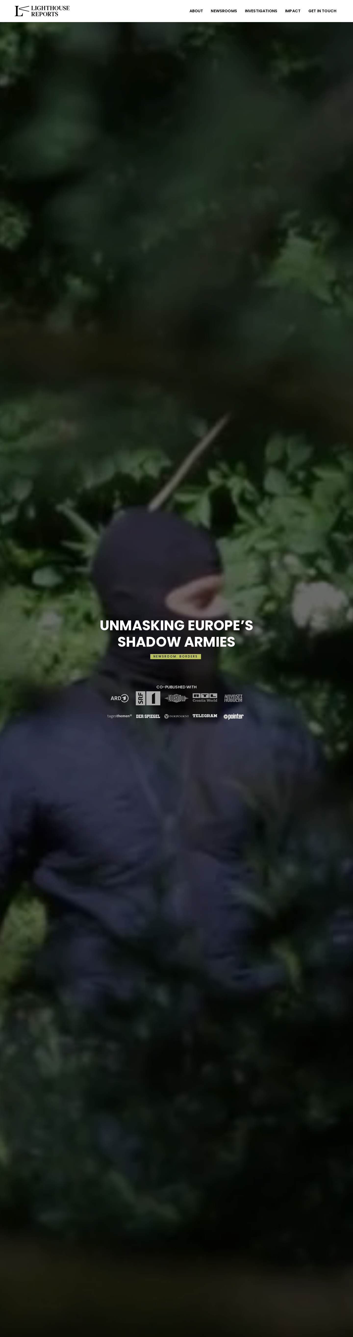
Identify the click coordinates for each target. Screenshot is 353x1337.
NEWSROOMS (224, 11)
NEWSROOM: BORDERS (175, 656)
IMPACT (293, 11)
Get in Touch (322, 11)
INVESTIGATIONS (261, 11)
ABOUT (196, 11)
